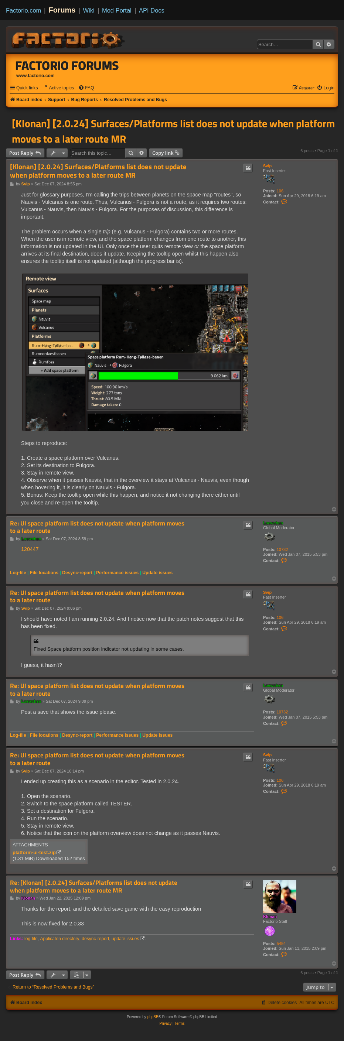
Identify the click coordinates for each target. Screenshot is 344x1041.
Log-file (18, 572)
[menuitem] (58, 88)
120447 (30, 549)
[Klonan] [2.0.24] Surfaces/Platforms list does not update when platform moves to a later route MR (173, 131)
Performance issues (117, 572)
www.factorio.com (35, 75)
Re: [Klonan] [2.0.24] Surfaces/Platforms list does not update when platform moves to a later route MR (93, 886)
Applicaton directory (59, 938)
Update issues (157, 572)
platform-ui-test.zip (34, 852)
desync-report (95, 938)
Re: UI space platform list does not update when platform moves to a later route (97, 527)
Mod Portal (117, 10)
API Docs (151, 10)
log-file (31, 938)
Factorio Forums (67, 65)
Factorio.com (23, 10)
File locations (44, 572)
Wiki (89, 10)
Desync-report (77, 572)
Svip (267, 166)
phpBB (153, 1017)
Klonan (270, 916)
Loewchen (273, 523)
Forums (62, 10)
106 (280, 191)
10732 (282, 549)
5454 (281, 943)
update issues (125, 938)
